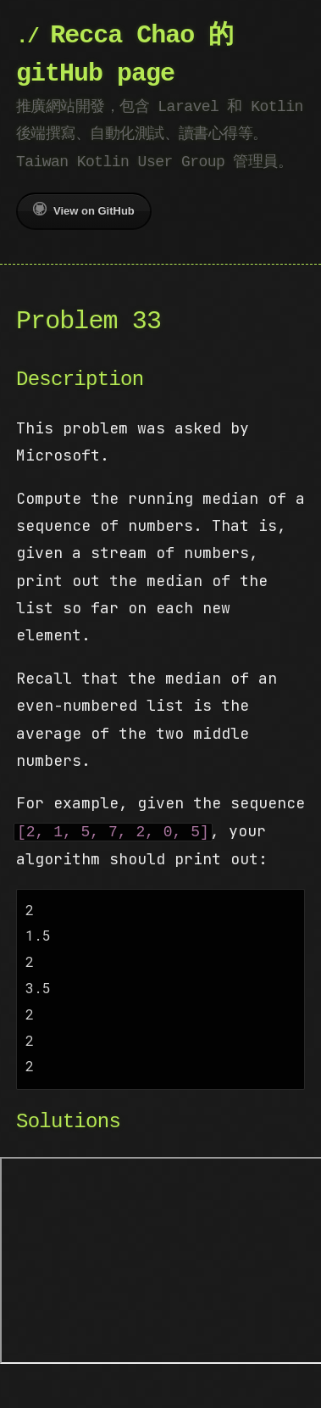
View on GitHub (84, 209)
